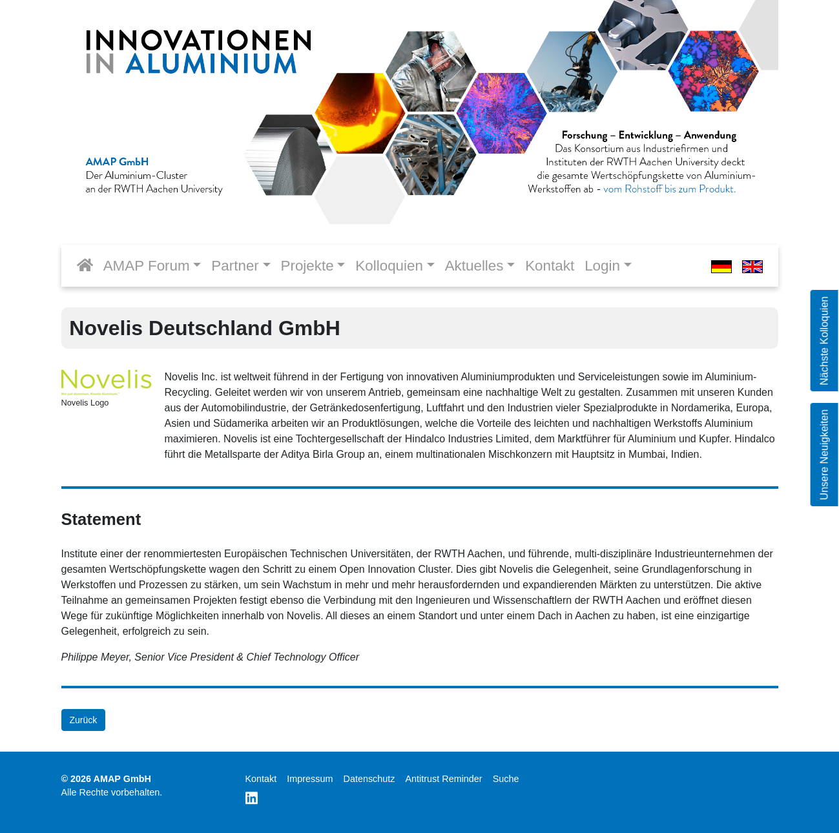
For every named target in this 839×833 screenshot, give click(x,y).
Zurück (84, 720)
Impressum (310, 779)
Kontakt (549, 266)
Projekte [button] (307, 266)
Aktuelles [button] (474, 266)
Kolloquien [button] (389, 266)
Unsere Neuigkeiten (823, 454)
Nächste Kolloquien (823, 341)
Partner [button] (234, 266)
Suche (506, 779)
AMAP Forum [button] (146, 266)
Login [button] (602, 266)
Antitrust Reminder (443, 779)
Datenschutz (369, 779)
